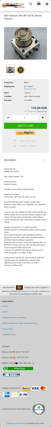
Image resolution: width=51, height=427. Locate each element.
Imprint (4, 312)
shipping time (26, 291)
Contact (5, 306)
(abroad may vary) (30, 89)
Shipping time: (9, 86)
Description (10, 160)
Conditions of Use (9, 335)
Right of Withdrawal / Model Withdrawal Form (19, 323)
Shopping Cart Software (16, 423)
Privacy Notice (7, 329)
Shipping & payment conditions (14, 317)
